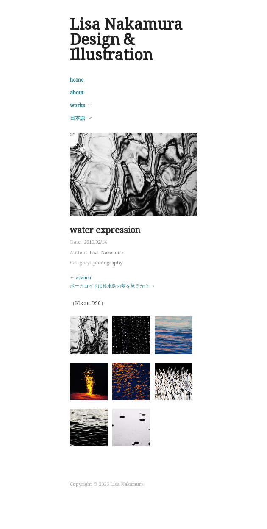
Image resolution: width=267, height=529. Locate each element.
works (77, 105)
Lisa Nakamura (106, 252)
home (76, 80)
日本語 (77, 118)
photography (107, 263)
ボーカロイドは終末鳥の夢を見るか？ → (112, 286)
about (76, 92)
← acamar (81, 277)
